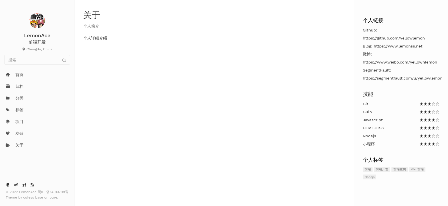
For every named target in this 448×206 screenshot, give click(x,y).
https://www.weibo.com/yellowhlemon (400, 62)
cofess (29, 197)
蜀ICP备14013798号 (53, 192)
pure (53, 197)
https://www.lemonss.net (398, 46)
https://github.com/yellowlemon (394, 38)
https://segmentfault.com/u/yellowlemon (403, 78)
